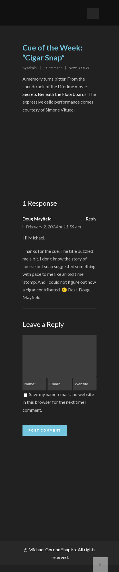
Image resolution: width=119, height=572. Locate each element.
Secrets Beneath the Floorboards (54, 94)
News (73, 68)
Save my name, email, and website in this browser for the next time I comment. (58, 408)
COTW (84, 68)
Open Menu (93, 13)
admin (32, 68)
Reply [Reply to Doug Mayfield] (91, 218)
